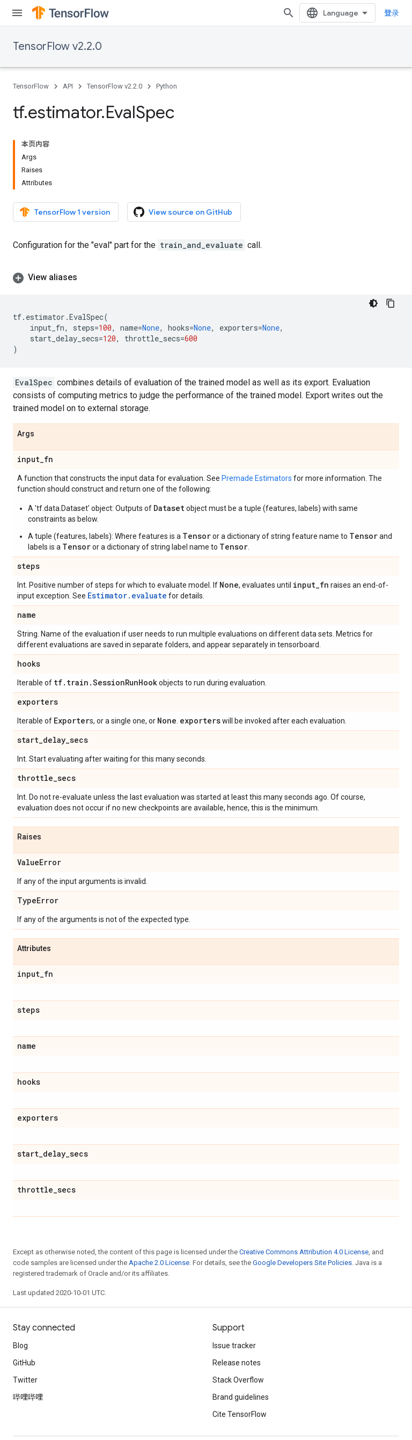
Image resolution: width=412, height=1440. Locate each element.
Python (166, 86)
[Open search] (288, 12)
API (68, 86)
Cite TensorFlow (239, 1414)
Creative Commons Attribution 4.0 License (304, 1252)
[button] (206, 277)
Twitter (25, 1380)
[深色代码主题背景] (373, 303)
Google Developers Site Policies (302, 1263)
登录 (391, 13)
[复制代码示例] (390, 303)
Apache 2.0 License (159, 1263)
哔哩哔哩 (28, 1397)
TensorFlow (31, 86)
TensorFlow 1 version (64, 212)
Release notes (236, 1362)
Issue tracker (234, 1345)
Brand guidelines (240, 1397)
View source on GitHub (183, 212)
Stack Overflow (238, 1380)
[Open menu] (17, 13)
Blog (20, 1345)
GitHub (24, 1362)
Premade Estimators (257, 478)
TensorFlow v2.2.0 (57, 46)
